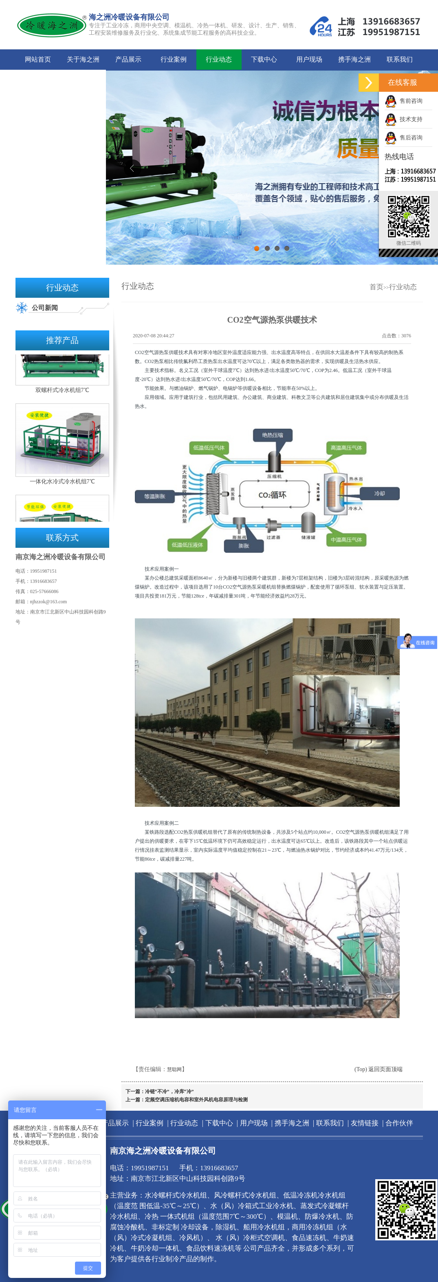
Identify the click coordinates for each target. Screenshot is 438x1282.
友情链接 (38, 79)
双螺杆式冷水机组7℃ (62, 392)
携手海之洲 (354, 59)
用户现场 (309, 59)
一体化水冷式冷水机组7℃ (62, 483)
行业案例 (174, 59)
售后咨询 (404, 138)
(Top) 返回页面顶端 (378, 1069)
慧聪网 (174, 1069)
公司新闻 (45, 307)
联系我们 (400, 59)
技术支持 (404, 119)
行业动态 (219, 59)
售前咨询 (404, 101)
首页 (376, 287)
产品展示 (128, 59)
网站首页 (38, 59)
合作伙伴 (83, 79)
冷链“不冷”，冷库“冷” (169, 1091)
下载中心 (264, 59)
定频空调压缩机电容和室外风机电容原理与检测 (196, 1100)
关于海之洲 (83, 59)
